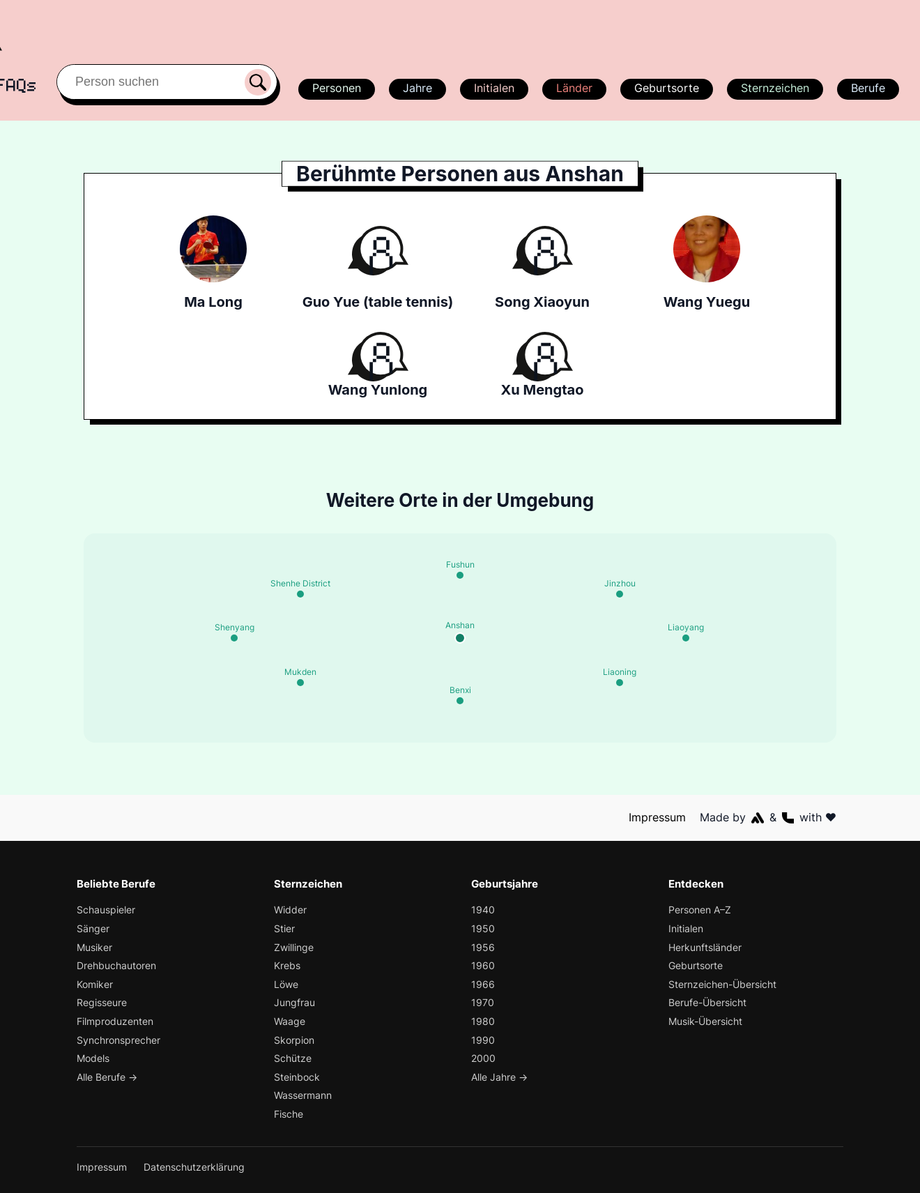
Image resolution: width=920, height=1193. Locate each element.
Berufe (867, 88)
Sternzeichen (773, 88)
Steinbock (297, 1077)
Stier (284, 928)
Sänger (93, 928)
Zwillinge (294, 947)
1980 (482, 1021)
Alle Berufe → (108, 1077)
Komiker (95, 984)
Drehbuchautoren (117, 965)
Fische (289, 1114)
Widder (290, 909)
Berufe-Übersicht (708, 1002)
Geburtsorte (666, 88)
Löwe (286, 984)
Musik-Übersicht (706, 1021)
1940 (482, 909)
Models (94, 1058)
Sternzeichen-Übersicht (723, 984)
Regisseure (102, 1002)
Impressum (658, 817)
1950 (482, 928)
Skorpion (294, 1040)
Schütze (293, 1058)
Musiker (95, 947)
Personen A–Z (700, 909)
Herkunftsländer (705, 947)
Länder (573, 88)
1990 (482, 1040)
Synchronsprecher (119, 1040)
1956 (482, 947)
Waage (290, 1021)
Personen (334, 88)
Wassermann (304, 1095)
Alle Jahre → (500, 1077)
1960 (482, 965)
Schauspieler (107, 909)
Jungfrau (295, 1002)
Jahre (416, 88)
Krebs (287, 965)
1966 (482, 984)
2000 (483, 1058)
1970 (482, 1002)
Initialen (493, 88)
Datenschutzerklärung (195, 1167)
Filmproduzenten (115, 1021)
